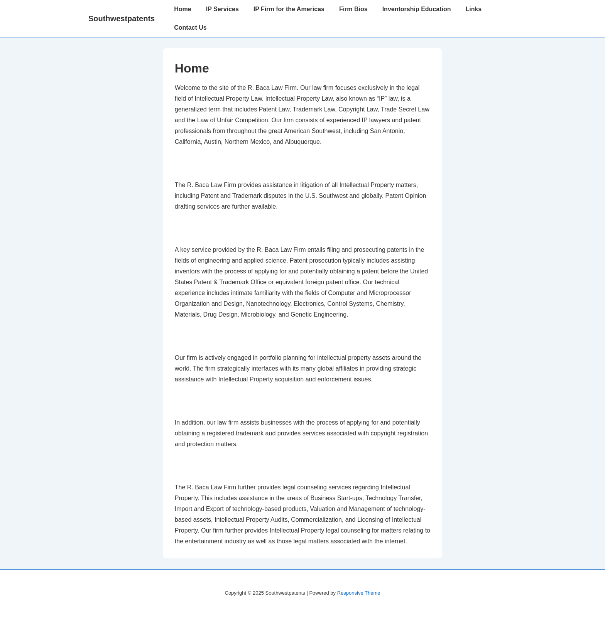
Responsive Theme (358, 593)
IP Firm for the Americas (288, 9)
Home (182, 9)
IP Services (222, 9)
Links (473, 9)
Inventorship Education (416, 9)
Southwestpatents (121, 18)
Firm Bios (353, 9)
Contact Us (190, 27)
